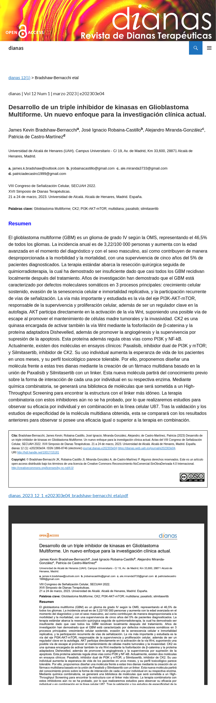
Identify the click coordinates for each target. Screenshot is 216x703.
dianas (16, 48)
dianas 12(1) (19, 77)
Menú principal (209, 48)
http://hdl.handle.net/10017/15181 (38, 452)
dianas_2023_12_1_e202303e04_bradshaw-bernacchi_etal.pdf (68, 495)
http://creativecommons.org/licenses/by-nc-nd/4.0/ (43, 468)
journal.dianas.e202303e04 (100, 448)
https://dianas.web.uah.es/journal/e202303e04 (147, 448)
